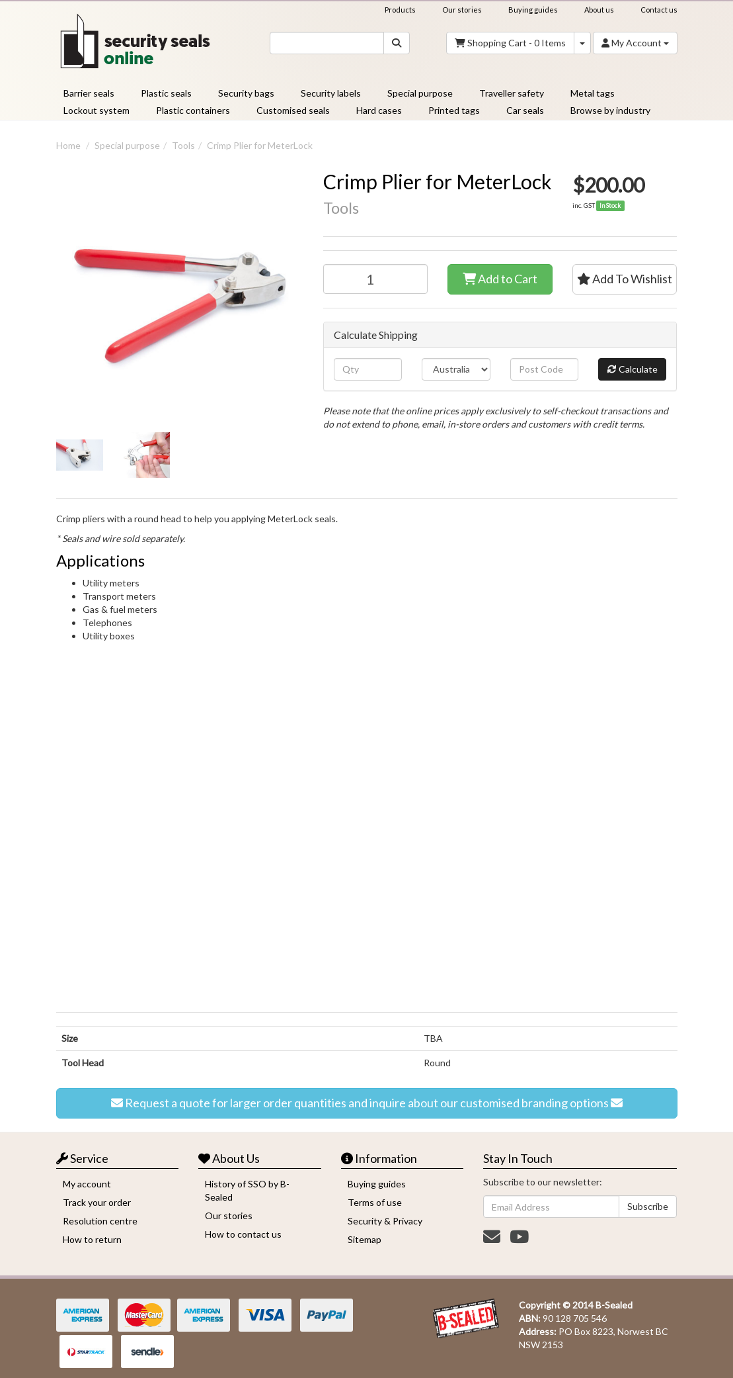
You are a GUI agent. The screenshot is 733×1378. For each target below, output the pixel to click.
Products (400, 9)
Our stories (462, 9)
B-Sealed (614, 1304)
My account (87, 1183)
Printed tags (454, 110)
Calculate (632, 369)
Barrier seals (88, 93)
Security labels (331, 93)
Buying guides (533, 9)
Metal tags (592, 93)
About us (599, 9)
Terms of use (375, 1202)
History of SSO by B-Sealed (247, 1190)
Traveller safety (511, 93)
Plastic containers (193, 110)
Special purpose (420, 93)
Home (68, 145)
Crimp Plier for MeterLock (260, 145)
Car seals (525, 110)
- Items (510, 43)
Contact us (658, 9)
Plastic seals (166, 93)
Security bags (246, 93)
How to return (92, 1239)
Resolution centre (100, 1220)
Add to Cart (500, 279)
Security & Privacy (385, 1220)
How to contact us (243, 1234)
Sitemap (364, 1239)
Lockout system (96, 110)
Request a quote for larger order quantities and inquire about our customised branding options (367, 1103)
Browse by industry (610, 110)
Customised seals (293, 110)
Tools (183, 145)
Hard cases (379, 110)
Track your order (97, 1202)
